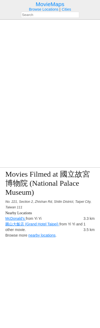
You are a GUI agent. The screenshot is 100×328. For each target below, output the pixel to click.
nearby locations (41, 235)
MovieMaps (50, 4)
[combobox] (50, 15)
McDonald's (15, 218)
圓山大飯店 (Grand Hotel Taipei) (32, 224)
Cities (66, 9)
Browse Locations (43, 9)
